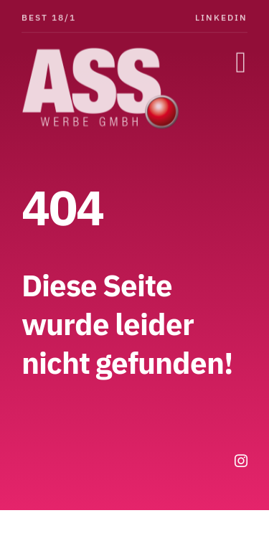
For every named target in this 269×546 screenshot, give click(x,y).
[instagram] (241, 460)
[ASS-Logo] (104, 52)
